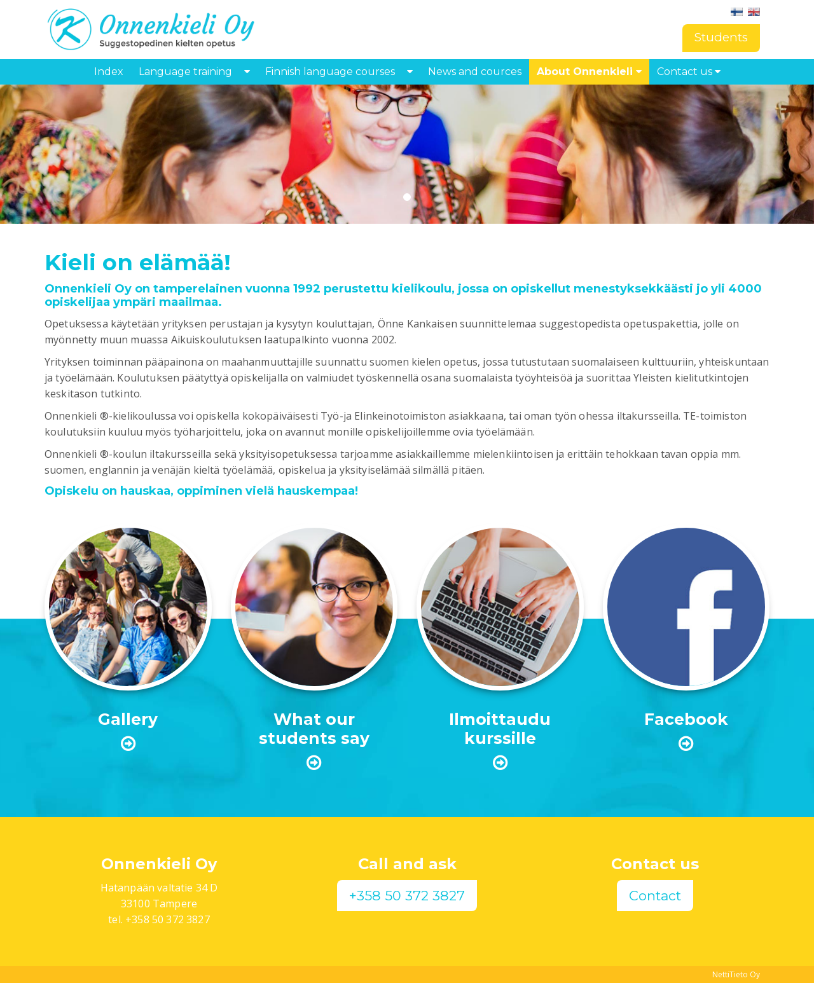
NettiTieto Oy (736, 974)
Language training (185, 71)
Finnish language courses (330, 71)
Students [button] (721, 37)
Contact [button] (655, 896)
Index (108, 71)
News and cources (474, 71)
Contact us (689, 71)
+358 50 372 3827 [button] (407, 896)
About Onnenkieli (589, 71)
